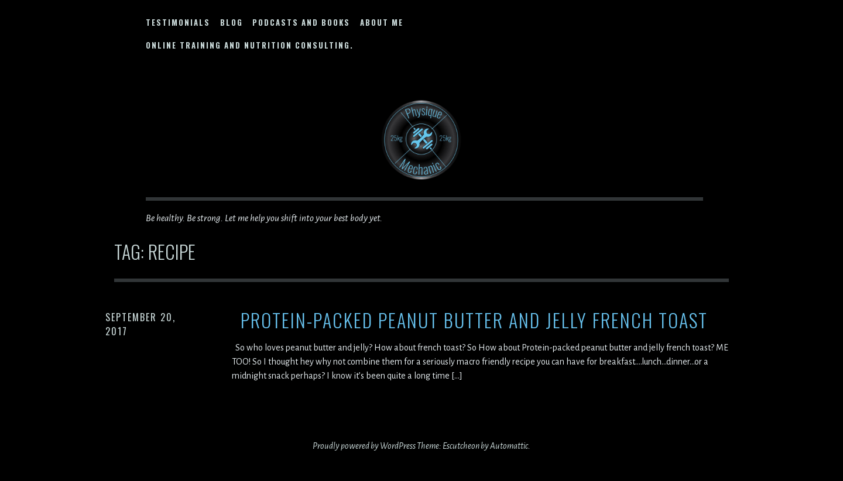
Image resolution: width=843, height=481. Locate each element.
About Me (381, 22)
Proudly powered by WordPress (364, 446)
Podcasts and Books (301, 22)
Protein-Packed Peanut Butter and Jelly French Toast (474, 320)
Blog (231, 22)
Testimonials (178, 22)
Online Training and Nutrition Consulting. (250, 45)
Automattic (509, 446)
